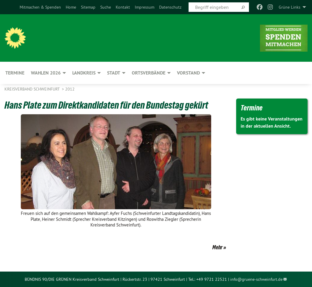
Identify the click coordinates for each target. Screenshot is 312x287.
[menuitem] (40, 7)
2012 (70, 89)
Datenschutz (170, 7)
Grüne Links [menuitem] (289, 7)
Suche (105, 7)
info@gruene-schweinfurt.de (256, 279)
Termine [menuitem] (14, 73)
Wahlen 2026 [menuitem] (46, 73)
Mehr (217, 247)
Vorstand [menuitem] (188, 73)
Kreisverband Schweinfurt (32, 89)
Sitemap (88, 7)
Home (71, 7)
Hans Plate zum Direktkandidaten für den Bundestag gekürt (106, 105)
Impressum (144, 7)
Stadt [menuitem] (113, 73)
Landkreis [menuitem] (83, 73)
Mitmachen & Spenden (40, 7)
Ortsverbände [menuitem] (148, 73)
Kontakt (123, 7)
